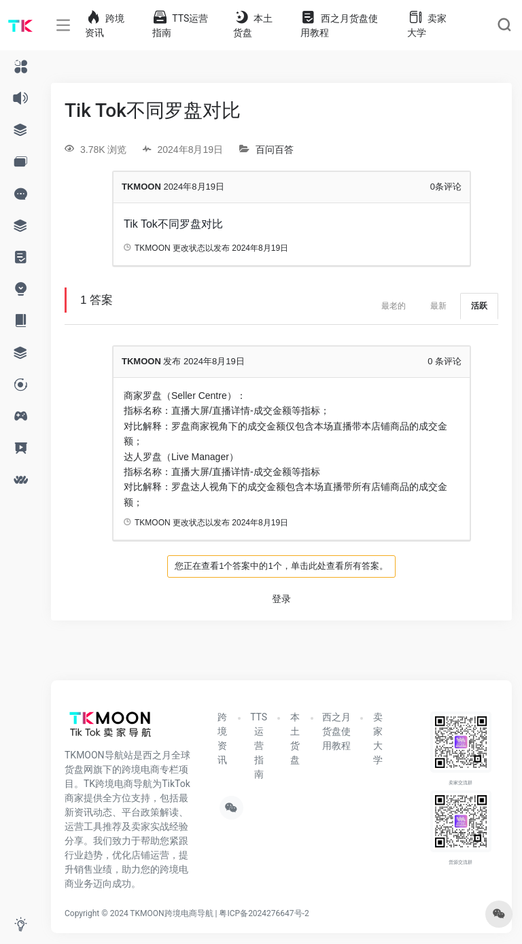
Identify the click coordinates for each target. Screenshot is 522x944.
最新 (438, 306)
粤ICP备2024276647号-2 (264, 913)
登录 (281, 598)
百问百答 (275, 149)
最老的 (393, 306)
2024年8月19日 (260, 248)
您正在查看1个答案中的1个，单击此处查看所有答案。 (281, 566)
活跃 (479, 306)
